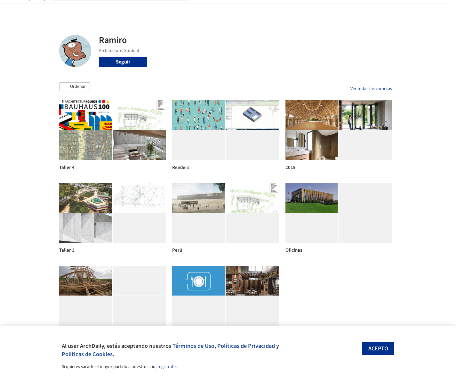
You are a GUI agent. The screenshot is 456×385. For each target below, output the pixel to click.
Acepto (378, 349)
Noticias (290, 9)
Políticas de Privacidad (246, 346)
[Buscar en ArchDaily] (126, 9)
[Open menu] (420, 9)
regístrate (166, 367)
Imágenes (223, 9)
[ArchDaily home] (36, 9)
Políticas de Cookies (87, 354)
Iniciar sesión (346, 9)
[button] (74, 86)
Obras (201, 9)
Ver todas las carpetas (371, 89)
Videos (311, 9)
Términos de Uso (193, 346)
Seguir (123, 61)
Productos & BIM (257, 9)
